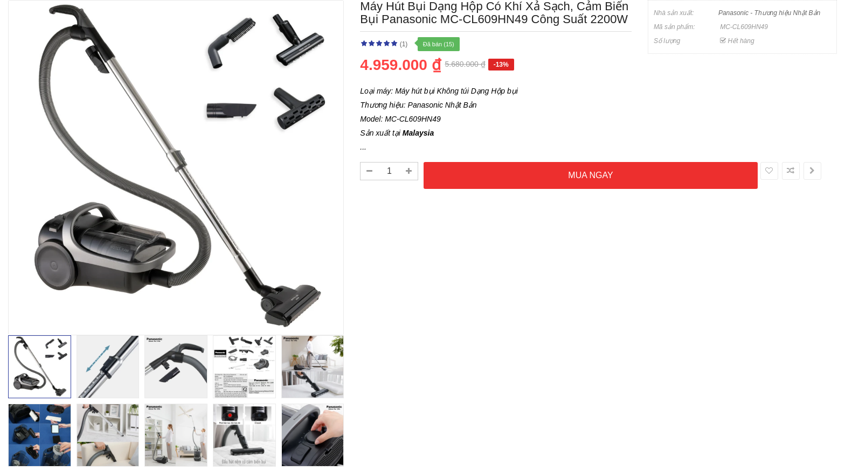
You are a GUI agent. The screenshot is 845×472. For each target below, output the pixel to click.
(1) (404, 44)
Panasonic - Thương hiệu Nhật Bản (769, 13)
